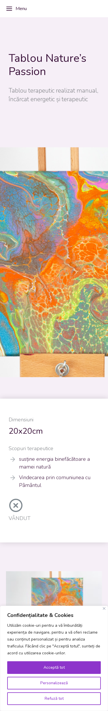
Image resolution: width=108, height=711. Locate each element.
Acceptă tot (54, 667)
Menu (16, 8)
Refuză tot (54, 698)
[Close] (104, 608)
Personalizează (54, 683)
